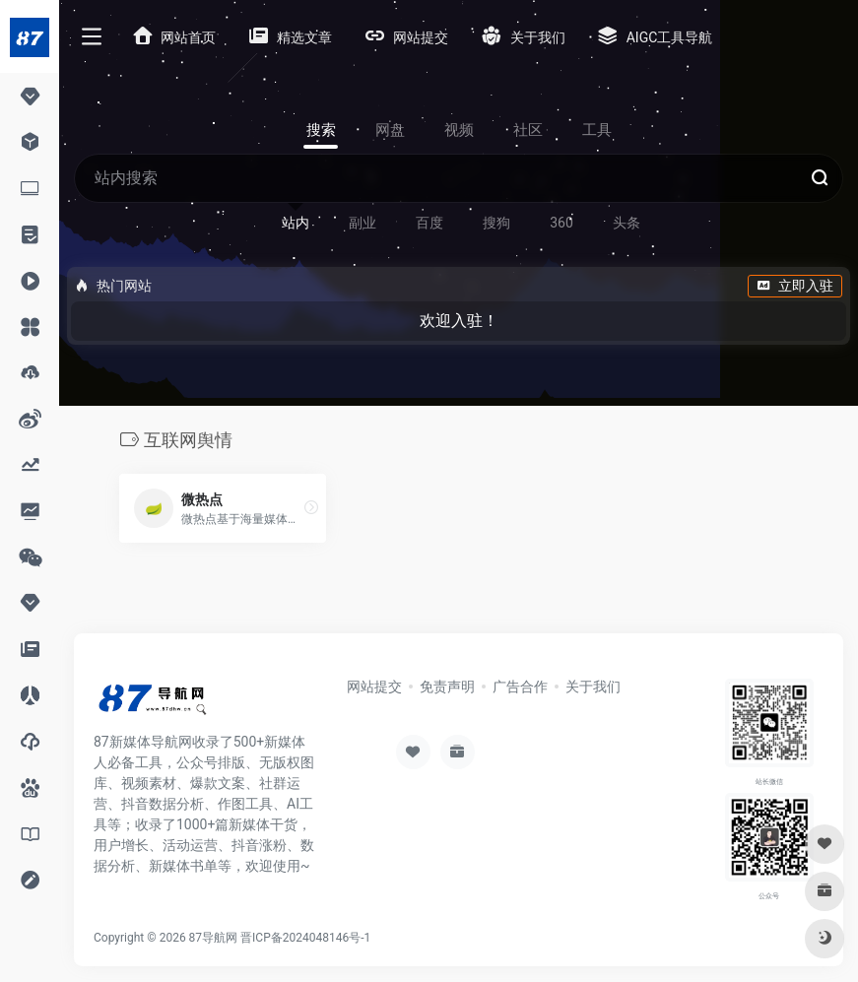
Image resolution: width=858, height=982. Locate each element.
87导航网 (213, 938)
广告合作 (520, 686)
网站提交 (374, 686)
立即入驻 (795, 286)
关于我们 (593, 686)
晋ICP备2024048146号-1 (305, 938)
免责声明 (447, 686)
